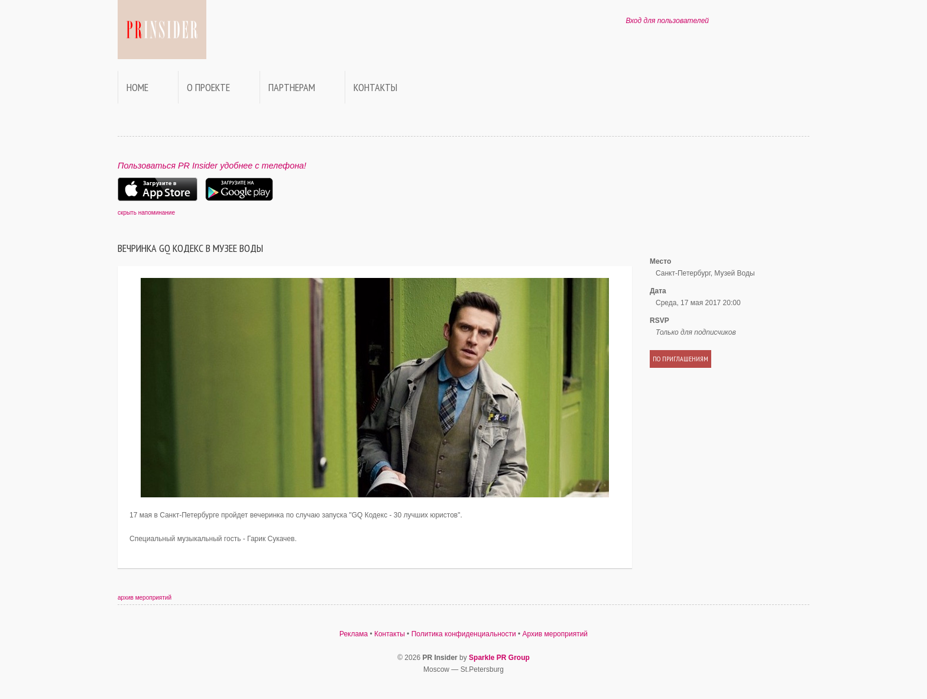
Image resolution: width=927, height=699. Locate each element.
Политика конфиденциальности (463, 634)
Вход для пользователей (667, 21)
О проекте (208, 87)
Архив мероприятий (555, 634)
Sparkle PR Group (499, 657)
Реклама (353, 634)
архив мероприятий (144, 597)
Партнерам (291, 87)
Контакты (375, 87)
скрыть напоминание (146, 212)
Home (137, 87)
